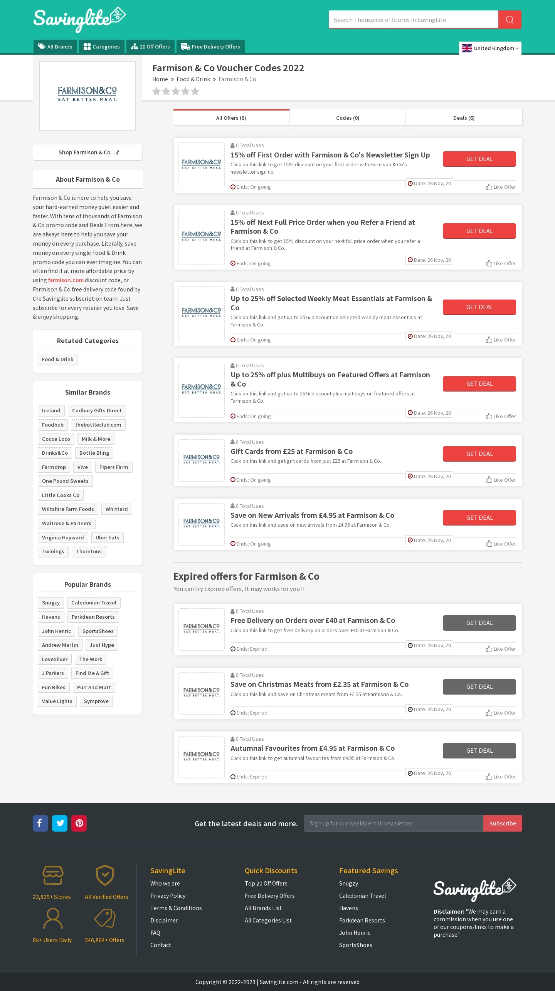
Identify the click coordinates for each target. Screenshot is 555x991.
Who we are (165, 883)
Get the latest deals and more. (246, 823)
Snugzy (51, 602)
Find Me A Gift (92, 672)
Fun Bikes (54, 687)
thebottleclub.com (98, 424)
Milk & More (96, 438)
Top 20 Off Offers (266, 883)
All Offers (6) (231, 117)
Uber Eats (107, 537)
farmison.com (66, 280)
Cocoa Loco (56, 438)
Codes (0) (348, 117)
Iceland (51, 410)
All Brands (55, 46)
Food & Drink (193, 79)
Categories (102, 46)
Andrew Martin (60, 644)
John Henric (56, 630)
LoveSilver (54, 659)
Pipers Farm (113, 466)
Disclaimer (164, 920)
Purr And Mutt (94, 687)
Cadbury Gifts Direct (97, 410)
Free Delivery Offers (210, 46)
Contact (160, 945)
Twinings (53, 551)
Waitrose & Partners (66, 523)
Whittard (117, 508)
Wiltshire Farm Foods (68, 508)
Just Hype (102, 644)
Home (160, 79)
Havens (51, 616)
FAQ (155, 932)
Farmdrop (54, 466)
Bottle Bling (94, 452)
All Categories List (268, 920)
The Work (90, 659)
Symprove (96, 701)
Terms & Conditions (176, 908)
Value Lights (57, 701)
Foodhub (53, 424)
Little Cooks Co (60, 495)
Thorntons (89, 551)
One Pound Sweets (65, 480)
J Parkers (53, 672)
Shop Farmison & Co (89, 152)
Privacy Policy (167, 895)
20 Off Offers (150, 46)
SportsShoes (98, 630)
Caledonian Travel (93, 602)
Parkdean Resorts (93, 616)
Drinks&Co (55, 452)
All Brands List (263, 908)
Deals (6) (464, 117)
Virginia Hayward (63, 537)
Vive (82, 466)
